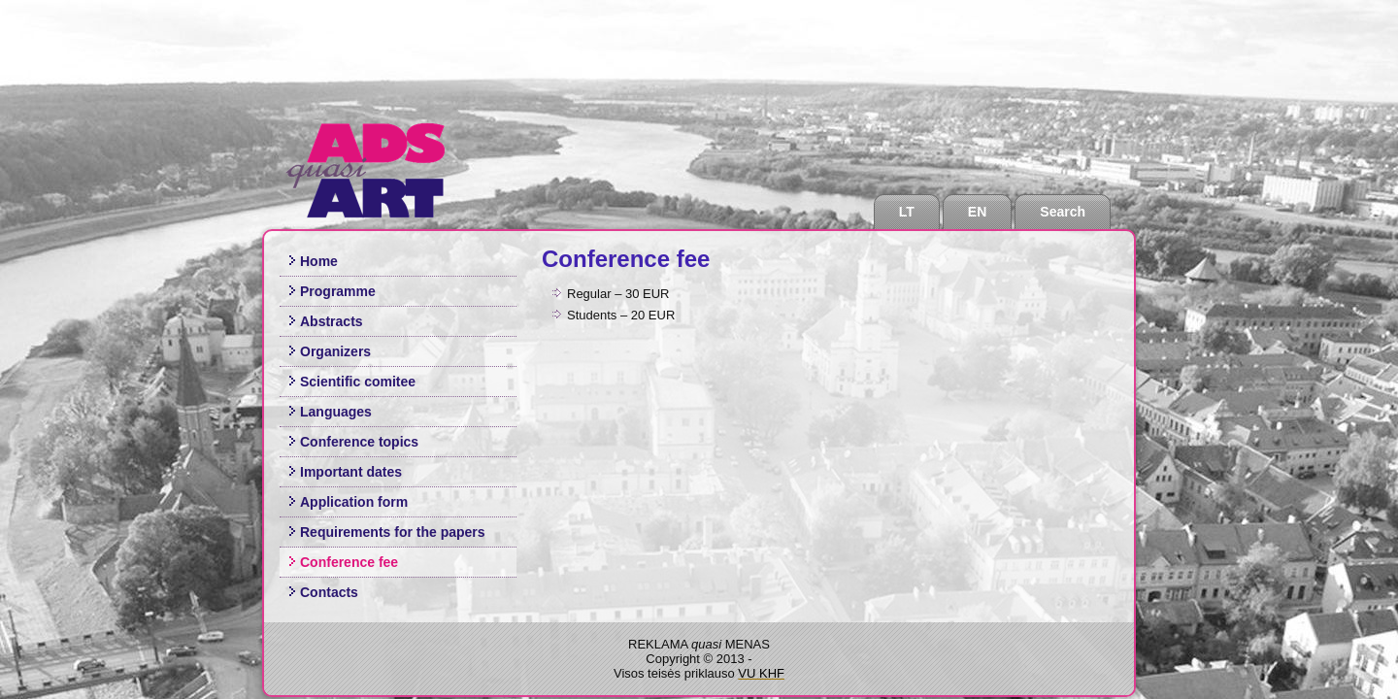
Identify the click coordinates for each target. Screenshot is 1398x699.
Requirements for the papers (392, 532)
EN (977, 211)
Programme (338, 291)
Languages (336, 411)
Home (319, 261)
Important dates (351, 472)
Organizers (335, 351)
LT (907, 211)
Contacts (329, 592)
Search (1062, 211)
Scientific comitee (358, 381)
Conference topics (359, 441)
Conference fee (349, 562)
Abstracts (331, 321)
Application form (354, 502)
